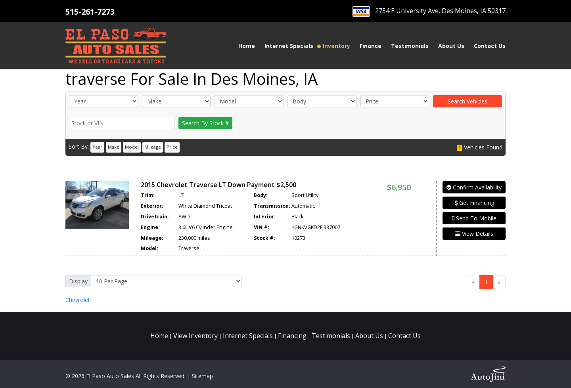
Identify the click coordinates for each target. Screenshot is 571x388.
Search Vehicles (467, 101)
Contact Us (404, 335)
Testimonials (331, 335)
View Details (474, 233)
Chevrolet (77, 300)
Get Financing (474, 202)
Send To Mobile (474, 218)
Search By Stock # (205, 123)
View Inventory (195, 335)
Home (159, 335)
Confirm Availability (474, 187)
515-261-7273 (90, 11)
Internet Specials (248, 335)
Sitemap (202, 376)
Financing (292, 335)
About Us (369, 335)
